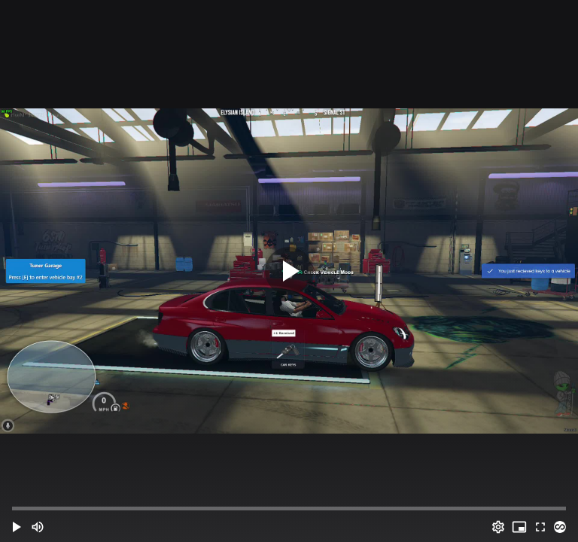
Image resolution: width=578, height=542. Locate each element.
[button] (17, 527)
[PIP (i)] (519, 527)
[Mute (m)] (38, 527)
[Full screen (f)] (540, 527)
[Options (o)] (498, 527)
